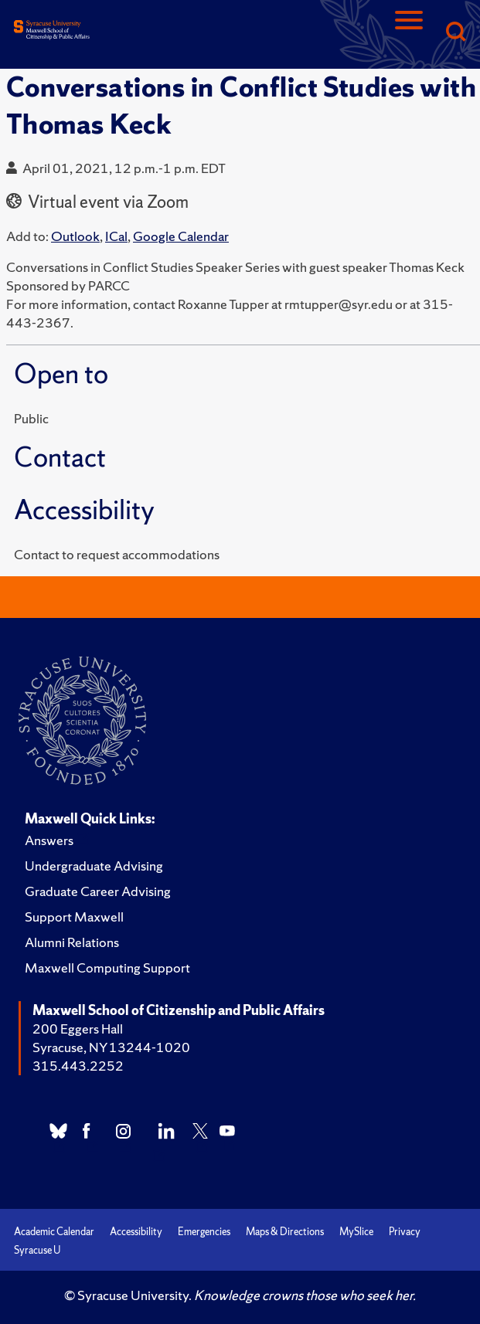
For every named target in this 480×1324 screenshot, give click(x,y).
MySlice (356, 1231)
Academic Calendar (54, 1231)
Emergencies (204, 1231)
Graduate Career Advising (98, 891)
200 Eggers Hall (77, 1028)
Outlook (75, 236)
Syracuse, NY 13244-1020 (111, 1047)
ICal (116, 236)
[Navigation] (409, 33)
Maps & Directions (285, 1231)
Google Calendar (181, 236)
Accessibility (136, 1231)
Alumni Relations (72, 942)
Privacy (404, 1231)
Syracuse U (37, 1250)
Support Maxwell (74, 916)
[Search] (455, 33)
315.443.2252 (78, 1065)
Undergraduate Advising (94, 865)
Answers (49, 840)
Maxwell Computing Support (107, 967)
